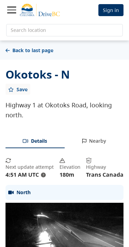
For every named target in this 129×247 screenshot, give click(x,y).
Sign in (111, 10)
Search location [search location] (28, 30)
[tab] (35, 141)
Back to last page (29, 50)
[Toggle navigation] (11, 10)
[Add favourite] (18, 89)
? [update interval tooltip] (43, 175)
